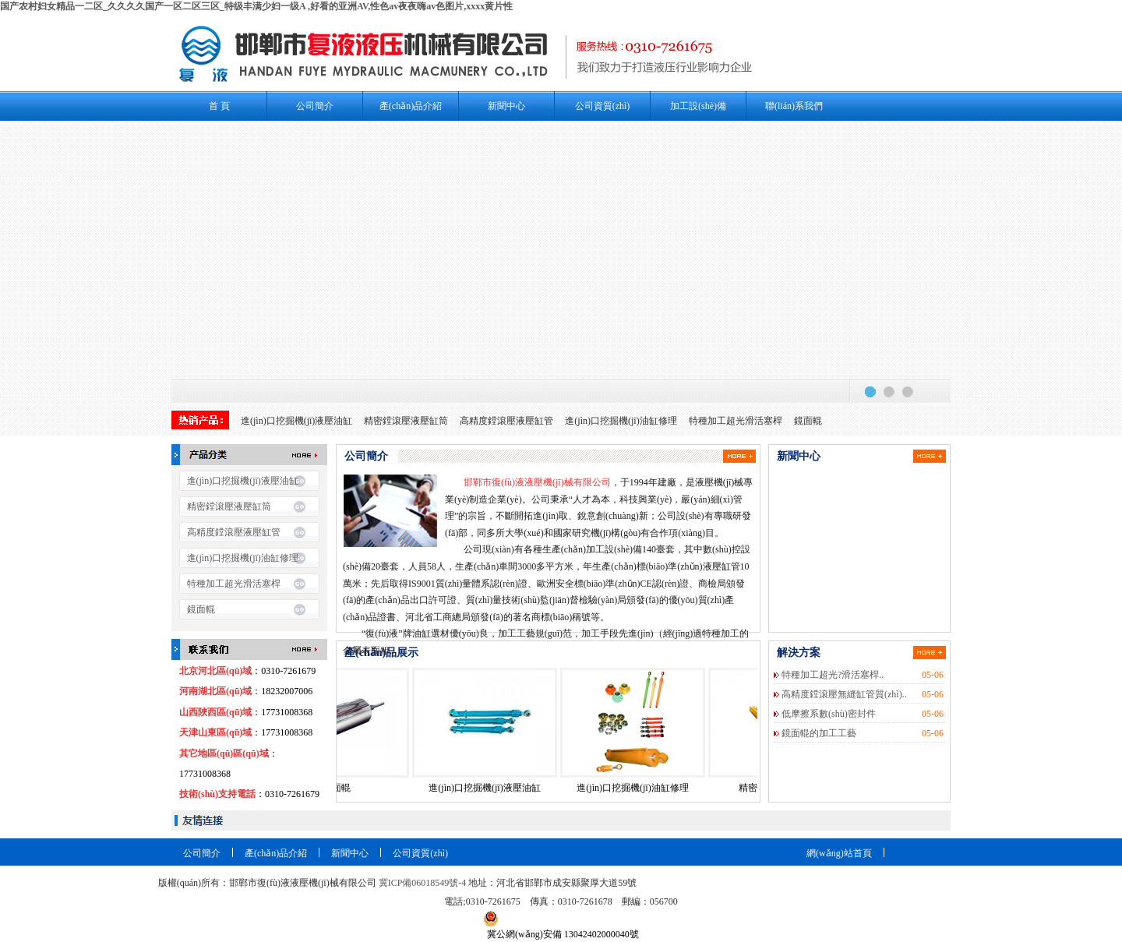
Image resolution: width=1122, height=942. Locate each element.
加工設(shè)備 (698, 106)
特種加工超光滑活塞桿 (735, 420)
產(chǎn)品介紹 (410, 106)
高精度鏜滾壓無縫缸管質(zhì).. (844, 694)
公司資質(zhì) (602, 106)
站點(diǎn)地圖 (914, 871)
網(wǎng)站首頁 (839, 853)
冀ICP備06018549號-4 (423, 882)
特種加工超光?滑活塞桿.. (833, 674)
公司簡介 (314, 106)
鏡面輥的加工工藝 (819, 733)
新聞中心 (506, 106)
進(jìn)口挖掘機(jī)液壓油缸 (296, 420)
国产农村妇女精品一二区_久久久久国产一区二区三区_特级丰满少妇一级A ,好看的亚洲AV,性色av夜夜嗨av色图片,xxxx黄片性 (256, 6)
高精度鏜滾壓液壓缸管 (506, 420)
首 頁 (219, 106)
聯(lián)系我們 (794, 106)
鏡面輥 (808, 420)
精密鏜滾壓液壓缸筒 (406, 420)
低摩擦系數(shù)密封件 (829, 713)
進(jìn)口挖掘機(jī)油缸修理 (620, 420)
